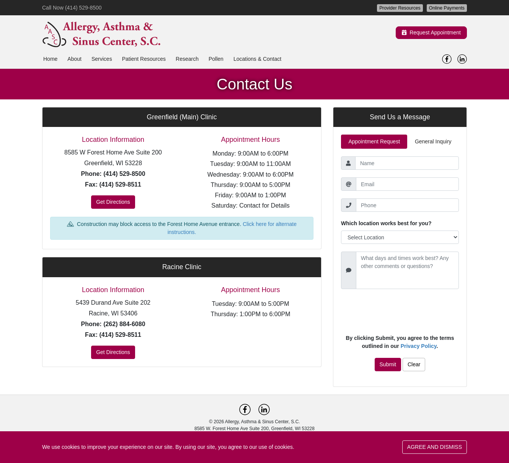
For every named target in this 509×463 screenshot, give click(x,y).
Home (50, 59)
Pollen (216, 59)
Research (187, 59)
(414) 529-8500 (124, 174)
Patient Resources (144, 59)
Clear (414, 364)
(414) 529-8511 (120, 184)
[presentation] (400, 312)
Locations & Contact (257, 59)
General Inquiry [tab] (433, 141)
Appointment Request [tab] (374, 141)
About (74, 59)
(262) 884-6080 (124, 324)
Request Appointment (431, 32)
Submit (388, 364)
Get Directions (113, 202)
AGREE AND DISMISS (434, 447)
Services (101, 59)
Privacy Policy (419, 346)
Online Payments (447, 8)
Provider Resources (400, 8)
